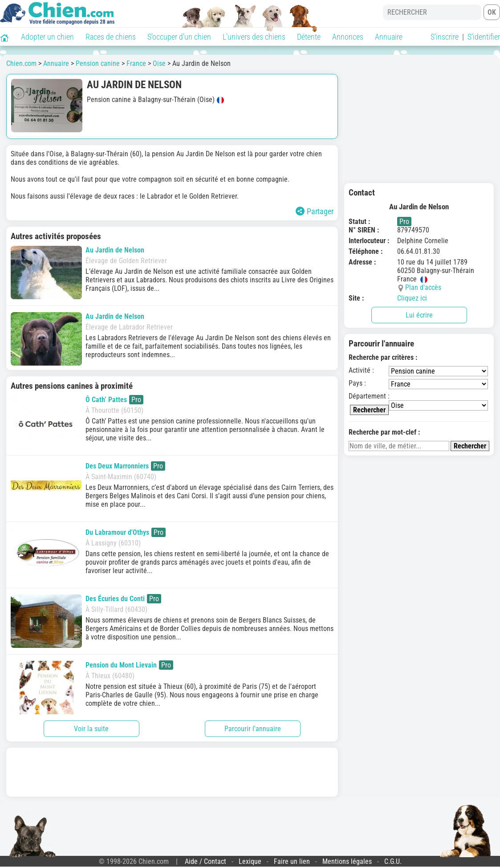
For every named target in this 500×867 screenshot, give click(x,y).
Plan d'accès (423, 287)
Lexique (250, 861)
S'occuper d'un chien (179, 36)
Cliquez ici (412, 298)
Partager (314, 211)
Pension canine (98, 63)
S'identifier (483, 36)
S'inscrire (445, 36)
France (136, 63)
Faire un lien (292, 861)
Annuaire (388, 36)
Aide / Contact (205, 861)
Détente (309, 36)
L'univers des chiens (254, 36)
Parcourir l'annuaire (252, 729)
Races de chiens (110, 36)
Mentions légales (347, 861)
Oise (159, 63)
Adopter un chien (47, 36)
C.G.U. (393, 861)
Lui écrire (419, 315)
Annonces (347, 36)
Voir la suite (91, 729)
